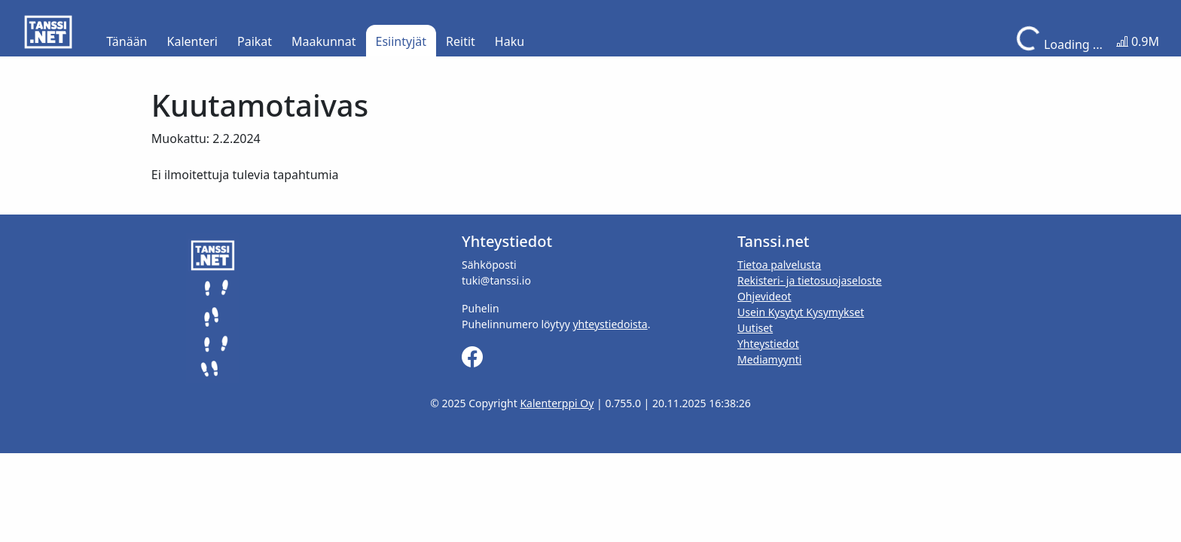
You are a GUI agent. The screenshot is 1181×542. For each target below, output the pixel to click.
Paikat (254, 41)
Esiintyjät (401, 41)
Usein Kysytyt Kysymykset (800, 312)
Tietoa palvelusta (779, 264)
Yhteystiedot (768, 343)
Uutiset (755, 328)
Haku (509, 41)
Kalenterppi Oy (557, 403)
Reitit (460, 41)
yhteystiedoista (609, 324)
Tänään (126, 41)
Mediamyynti (769, 359)
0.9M (1137, 41)
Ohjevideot (764, 296)
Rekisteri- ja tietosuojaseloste (809, 280)
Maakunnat (323, 41)
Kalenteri (192, 41)
